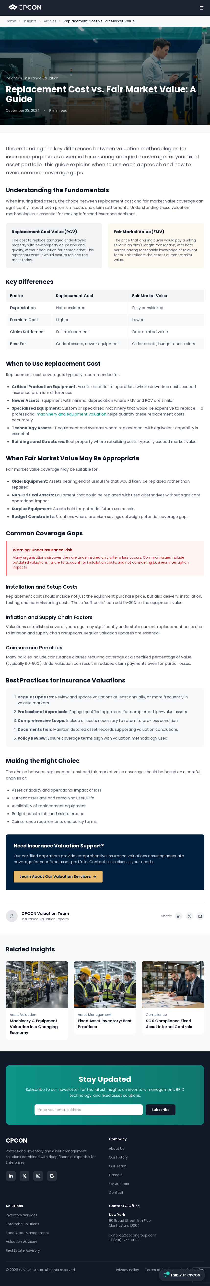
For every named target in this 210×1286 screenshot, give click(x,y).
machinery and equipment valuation (71, 414)
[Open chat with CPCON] (182, 1275)
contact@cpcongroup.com (132, 1235)
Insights (29, 21)
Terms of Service (159, 1269)
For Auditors (119, 1183)
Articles (50, 21)
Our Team (118, 1166)
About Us (116, 1148)
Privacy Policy (127, 1269)
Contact (116, 1192)
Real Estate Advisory (23, 1250)
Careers (115, 1175)
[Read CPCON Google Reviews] (52, 1176)
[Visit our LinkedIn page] (11, 1176)
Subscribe (161, 1109)
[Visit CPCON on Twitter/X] (24, 1176)
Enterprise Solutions (22, 1224)
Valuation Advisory (21, 1241)
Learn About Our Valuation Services (58, 877)
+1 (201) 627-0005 (124, 1240)
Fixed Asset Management (27, 1232)
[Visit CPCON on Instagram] (38, 1176)
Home (11, 21)
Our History (118, 1157)
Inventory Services (21, 1215)
